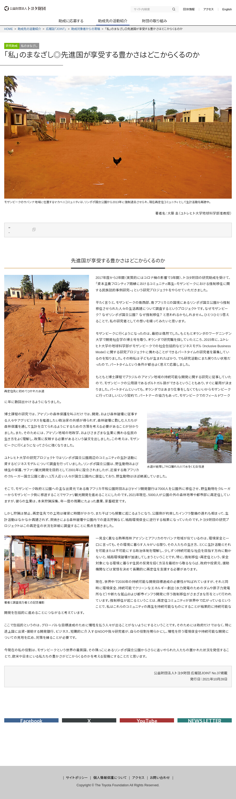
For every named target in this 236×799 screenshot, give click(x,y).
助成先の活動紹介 (29, 28)
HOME (8, 28)
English (227, 9)
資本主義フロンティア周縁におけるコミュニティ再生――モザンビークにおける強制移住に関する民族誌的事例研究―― (124, 235)
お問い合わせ (160, 778)
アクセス (208, 9)
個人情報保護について (110, 778)
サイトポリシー (77, 778)
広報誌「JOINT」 (56, 28)
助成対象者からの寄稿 (85, 28)
